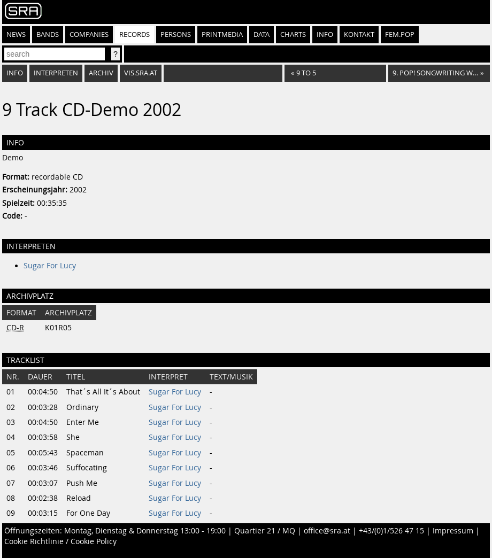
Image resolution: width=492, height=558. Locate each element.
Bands (47, 34)
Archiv (101, 73)
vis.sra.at (140, 73)
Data (261, 34)
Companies (89, 34)
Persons (175, 34)
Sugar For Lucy (50, 265)
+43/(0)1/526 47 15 (391, 531)
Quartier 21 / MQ (264, 531)
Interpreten (56, 73)
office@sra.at (327, 531)
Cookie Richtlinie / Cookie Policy (60, 541)
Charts (293, 34)
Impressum (453, 531)
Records (134, 34)
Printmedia (222, 34)
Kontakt (359, 34)
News (16, 34)
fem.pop (399, 34)
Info (325, 34)
